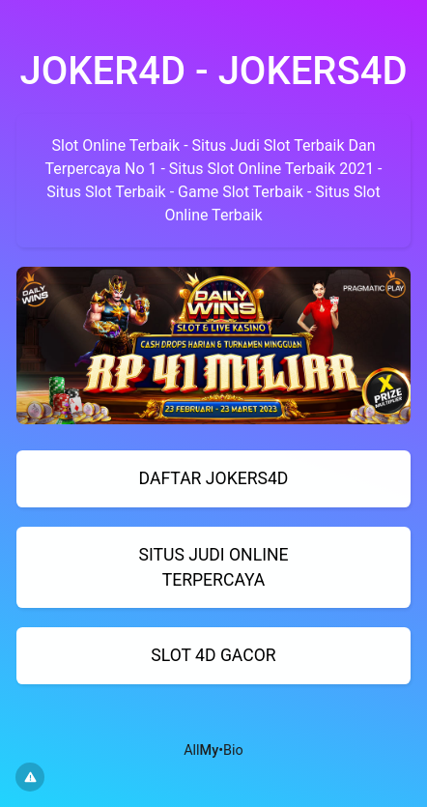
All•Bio (213, 750)
